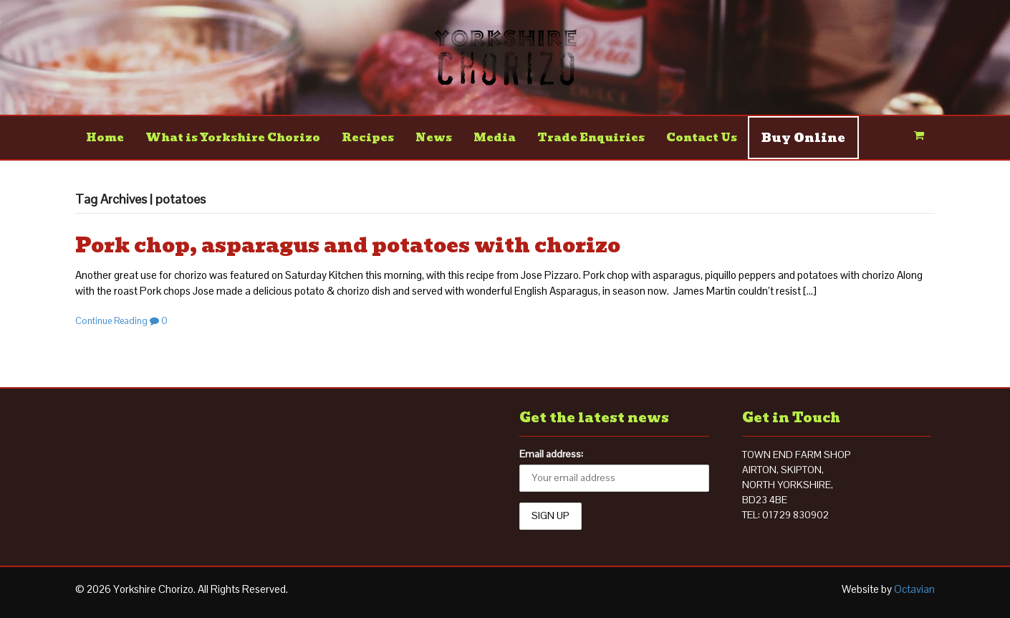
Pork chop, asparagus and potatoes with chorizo (347, 245)
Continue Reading (111, 321)
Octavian (914, 589)
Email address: (551, 453)
